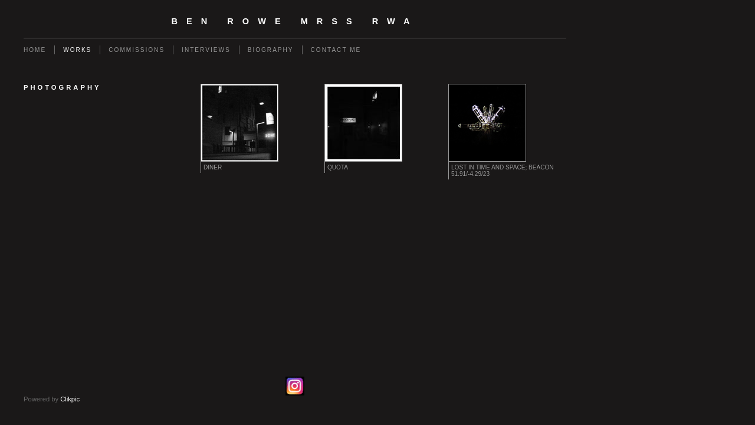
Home (35, 50)
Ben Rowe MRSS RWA (295, 21)
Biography (271, 50)
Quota (337, 167)
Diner (212, 167)
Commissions (137, 50)
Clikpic (70, 399)
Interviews (206, 50)
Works (77, 50)
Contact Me (336, 50)
